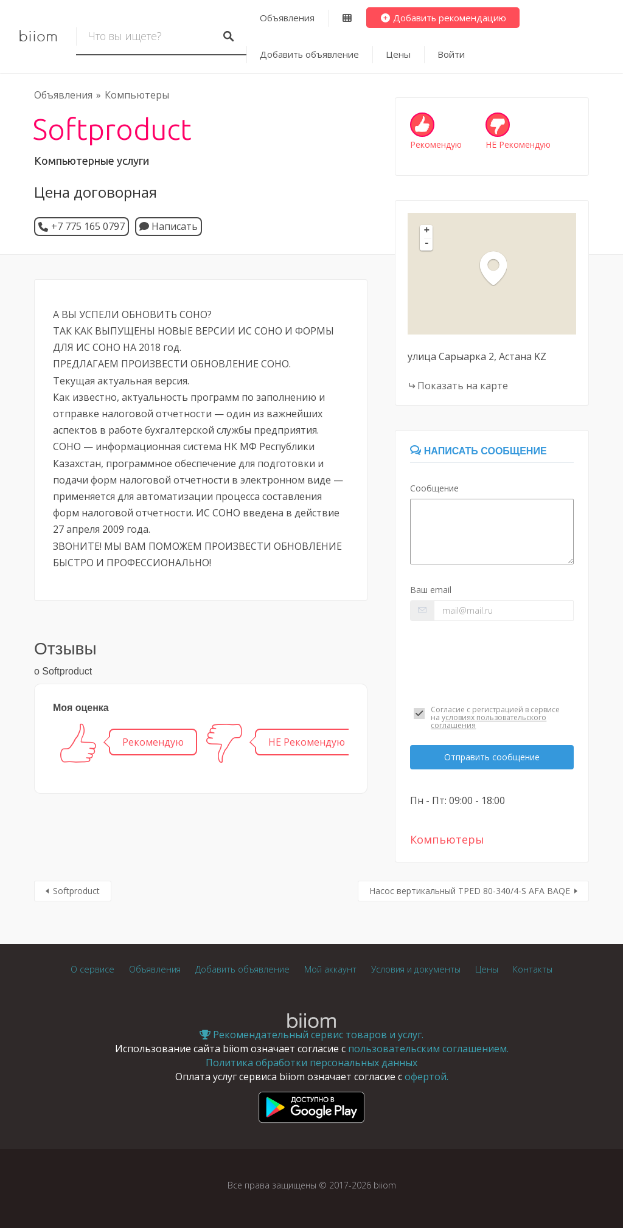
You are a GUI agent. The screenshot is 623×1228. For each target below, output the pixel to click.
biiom (38, 36)
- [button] (427, 244)
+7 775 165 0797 (88, 226)
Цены (398, 54)
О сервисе (92, 969)
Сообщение (434, 488)
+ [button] (427, 231)
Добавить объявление (309, 54)
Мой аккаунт (330, 969)
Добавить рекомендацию (443, 18)
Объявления (287, 18)
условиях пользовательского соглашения (488, 721)
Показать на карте (462, 385)
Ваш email (430, 589)
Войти (451, 54)
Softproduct (76, 891)
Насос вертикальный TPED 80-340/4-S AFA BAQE (469, 891)
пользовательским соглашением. (428, 1048)
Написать (168, 226)
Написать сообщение (478, 451)
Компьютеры (137, 95)
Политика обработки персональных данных (311, 1062)
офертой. (426, 1076)
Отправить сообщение (492, 757)
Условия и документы (416, 969)
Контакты (532, 969)
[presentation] (492, 660)
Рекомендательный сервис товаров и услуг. (311, 1034)
